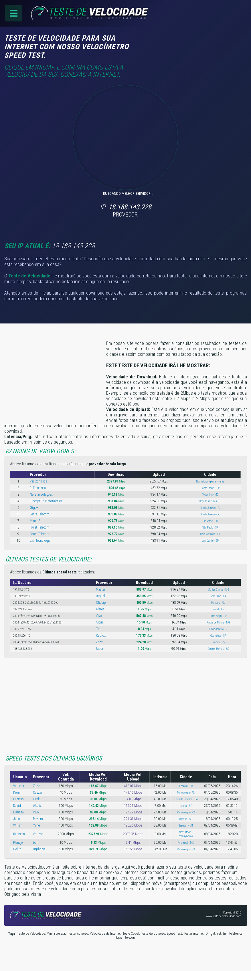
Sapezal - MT (186, 825)
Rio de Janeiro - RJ (210, 507)
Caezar (37, 793)
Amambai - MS (186, 842)
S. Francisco (38, 488)
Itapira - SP (185, 805)
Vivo (99, 616)
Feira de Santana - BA (185, 799)
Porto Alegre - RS (218, 615)
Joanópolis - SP (210, 540)
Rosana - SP (185, 819)
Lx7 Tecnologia (40, 541)
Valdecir (18, 786)
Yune (36, 825)
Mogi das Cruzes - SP (210, 501)
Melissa (18, 812)
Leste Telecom (39, 514)
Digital (100, 596)
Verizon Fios (38, 481)
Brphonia (39, 849)
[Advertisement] (199, 42)
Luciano (18, 799)
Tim (98, 629)
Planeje (18, 843)
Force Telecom (39, 534)
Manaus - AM (218, 602)
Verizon (38, 834)
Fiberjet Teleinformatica (46, 501)
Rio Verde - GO (210, 521)
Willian (17, 825)
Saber (99, 649)
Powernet (39, 819)
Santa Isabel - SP (210, 488)
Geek (36, 799)
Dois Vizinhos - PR (210, 534)
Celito (17, 849)
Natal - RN (218, 609)
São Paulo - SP (210, 527)
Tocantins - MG (210, 494)
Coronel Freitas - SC (218, 648)
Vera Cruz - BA (218, 596)
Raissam (19, 834)
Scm (35, 843)
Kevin (17, 793)
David (17, 806)
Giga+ (34, 508)
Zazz (99, 642)
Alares (100, 609)
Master (100, 589)
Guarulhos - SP (218, 635)
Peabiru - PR (218, 642)
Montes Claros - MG (218, 589)
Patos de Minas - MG (218, 622)
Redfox (101, 636)
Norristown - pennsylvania (210, 481)
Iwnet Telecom (39, 527)
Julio (16, 819)
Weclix (37, 806)
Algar (99, 622)
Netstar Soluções (41, 495)
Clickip (101, 603)
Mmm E (35, 521)
